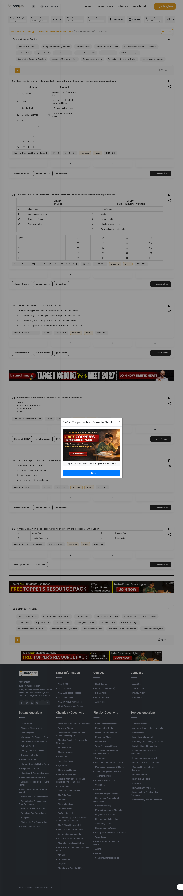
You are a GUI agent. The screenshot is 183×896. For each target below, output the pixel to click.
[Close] (119, 421)
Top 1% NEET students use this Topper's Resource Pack (91, 463)
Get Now (91, 473)
